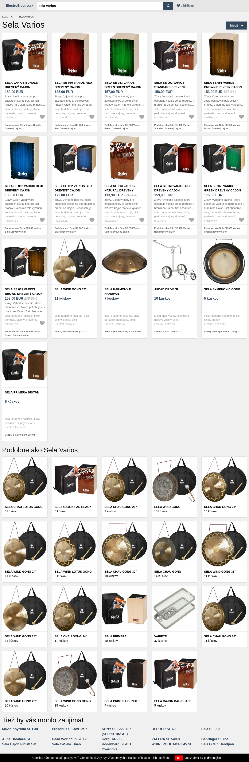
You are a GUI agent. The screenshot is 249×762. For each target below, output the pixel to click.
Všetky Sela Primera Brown (20, 435)
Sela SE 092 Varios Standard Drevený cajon (170, 87)
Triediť (234, 25)
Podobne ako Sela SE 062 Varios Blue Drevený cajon (72, 230)
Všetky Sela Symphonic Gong (220, 331)
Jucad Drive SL (166, 289)
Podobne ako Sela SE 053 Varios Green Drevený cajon (122, 127)
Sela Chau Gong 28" (220, 507)
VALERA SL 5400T (166, 739)
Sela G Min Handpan (217, 744)
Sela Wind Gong (167, 507)
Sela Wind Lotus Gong (73, 571)
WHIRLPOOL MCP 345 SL (172, 744)
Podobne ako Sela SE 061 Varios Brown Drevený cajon (23, 333)
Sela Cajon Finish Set (19, 744)
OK (178, 758)
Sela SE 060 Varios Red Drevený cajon (173, 188)
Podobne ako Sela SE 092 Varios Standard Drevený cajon (172, 127)
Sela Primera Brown (22, 392)
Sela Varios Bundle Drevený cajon (21, 85)
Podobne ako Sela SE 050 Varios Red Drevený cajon (72, 127)
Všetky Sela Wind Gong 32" (70, 331)
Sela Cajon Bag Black (173, 701)
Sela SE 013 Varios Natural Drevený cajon (119, 190)
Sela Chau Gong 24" (71, 636)
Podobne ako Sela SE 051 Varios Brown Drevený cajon (222, 127)
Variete (160, 636)
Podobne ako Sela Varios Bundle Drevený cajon (23, 127)
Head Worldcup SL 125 (70, 739)
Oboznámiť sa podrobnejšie (203, 757)
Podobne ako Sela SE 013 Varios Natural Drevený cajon (122, 230)
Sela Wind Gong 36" (220, 571)
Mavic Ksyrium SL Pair (20, 729)
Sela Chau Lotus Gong (24, 507)
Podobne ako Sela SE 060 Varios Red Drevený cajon (172, 230)
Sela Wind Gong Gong (73, 701)
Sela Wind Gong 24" (21, 571)
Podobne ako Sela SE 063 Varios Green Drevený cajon (222, 230)
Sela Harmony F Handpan (117, 291)
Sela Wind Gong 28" (21, 636)
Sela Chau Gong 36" (220, 636)
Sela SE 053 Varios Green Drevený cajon (122, 85)
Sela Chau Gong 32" (120, 571)
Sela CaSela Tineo (66, 744)
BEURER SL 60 (164, 729)
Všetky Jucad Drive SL (166, 331)
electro (7, 16)
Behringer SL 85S (215, 739)
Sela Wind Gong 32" (70, 289)
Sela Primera (115, 636)
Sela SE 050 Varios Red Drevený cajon (73, 85)
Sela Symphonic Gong (222, 289)
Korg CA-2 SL (113, 739)
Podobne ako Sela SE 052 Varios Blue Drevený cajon (23, 230)
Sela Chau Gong (167, 571)
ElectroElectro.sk (20, 5)
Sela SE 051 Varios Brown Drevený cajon (223, 85)
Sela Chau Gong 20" (120, 507)
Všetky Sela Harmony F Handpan (122, 331)
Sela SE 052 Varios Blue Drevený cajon (24, 188)
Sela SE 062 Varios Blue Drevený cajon (74, 188)
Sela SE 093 (210, 729)
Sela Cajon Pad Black (73, 507)
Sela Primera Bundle (122, 701)
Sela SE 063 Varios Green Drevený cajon (222, 188)
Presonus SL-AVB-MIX (70, 729)
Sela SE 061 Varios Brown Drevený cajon (24, 291)
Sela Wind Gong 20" (21, 701)
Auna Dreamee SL (16, 739)
